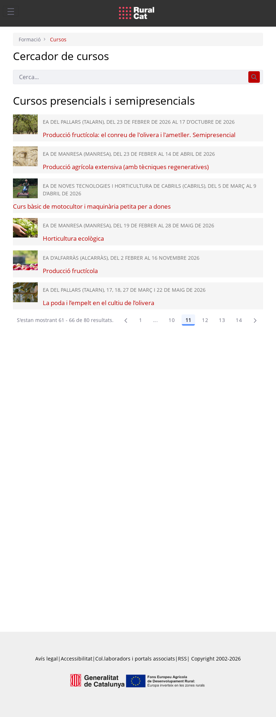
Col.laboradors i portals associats (135, 658)
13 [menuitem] (222, 320)
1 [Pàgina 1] (140, 320)
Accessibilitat (76, 658)
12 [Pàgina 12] (205, 320)
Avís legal (46, 658)
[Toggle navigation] (11, 11)
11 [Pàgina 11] (188, 320)
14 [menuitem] (239, 320)
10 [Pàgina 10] (172, 320)
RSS (182, 658)
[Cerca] (129, 77)
